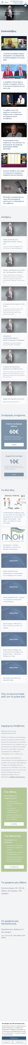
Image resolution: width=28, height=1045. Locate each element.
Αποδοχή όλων (14, 1038)
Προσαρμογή (6, 1042)
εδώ (20, 439)
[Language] (7, 2)
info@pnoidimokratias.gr (17, 1)
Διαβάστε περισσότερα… (17, 777)
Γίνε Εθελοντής (14, 867)
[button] (25, 5)
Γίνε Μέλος (14, 824)
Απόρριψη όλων (20, 1042)
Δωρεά (14, 474)
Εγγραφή (14, 444)
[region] (14, 1033)
